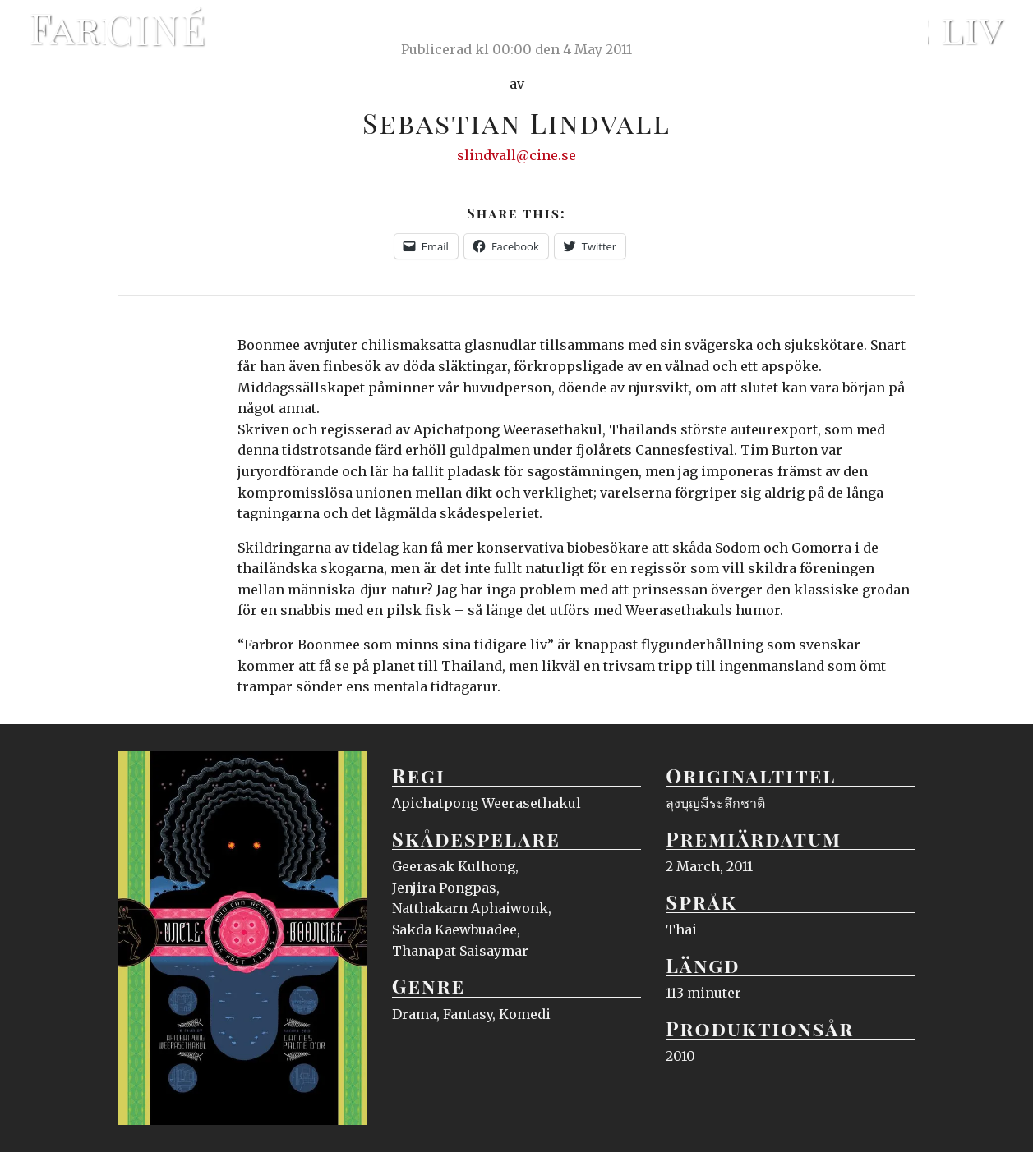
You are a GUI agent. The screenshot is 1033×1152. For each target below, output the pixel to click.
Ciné (157, 28)
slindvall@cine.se (516, 155)
